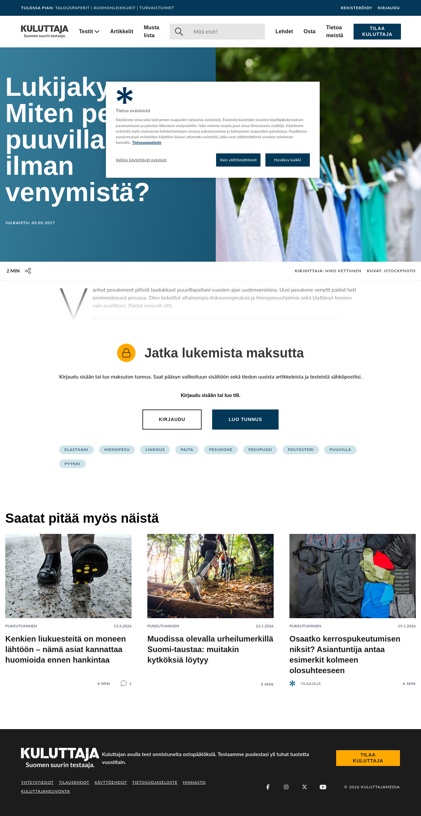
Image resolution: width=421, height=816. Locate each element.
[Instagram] (286, 787)
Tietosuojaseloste (155, 782)
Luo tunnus (245, 419)
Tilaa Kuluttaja (377, 31)
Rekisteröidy (356, 8)
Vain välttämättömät (238, 160)
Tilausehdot (74, 782)
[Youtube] (323, 787)
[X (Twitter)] (304, 787)
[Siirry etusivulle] (44, 31)
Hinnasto (194, 782)
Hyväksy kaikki (287, 160)
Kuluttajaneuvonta (45, 791)
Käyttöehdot (111, 782)
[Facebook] (268, 787)
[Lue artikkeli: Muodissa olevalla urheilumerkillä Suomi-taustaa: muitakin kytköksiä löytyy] (210, 605)
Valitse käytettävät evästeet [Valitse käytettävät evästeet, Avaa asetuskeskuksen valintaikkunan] (141, 160)
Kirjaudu (389, 8)
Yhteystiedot (37, 782)
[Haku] (226, 31)
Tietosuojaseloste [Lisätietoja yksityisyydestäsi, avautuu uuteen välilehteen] (146, 142)
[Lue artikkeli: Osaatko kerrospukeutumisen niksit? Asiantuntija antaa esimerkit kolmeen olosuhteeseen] (352, 605)
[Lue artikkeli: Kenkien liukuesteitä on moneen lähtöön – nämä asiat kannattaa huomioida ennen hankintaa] (68, 605)
